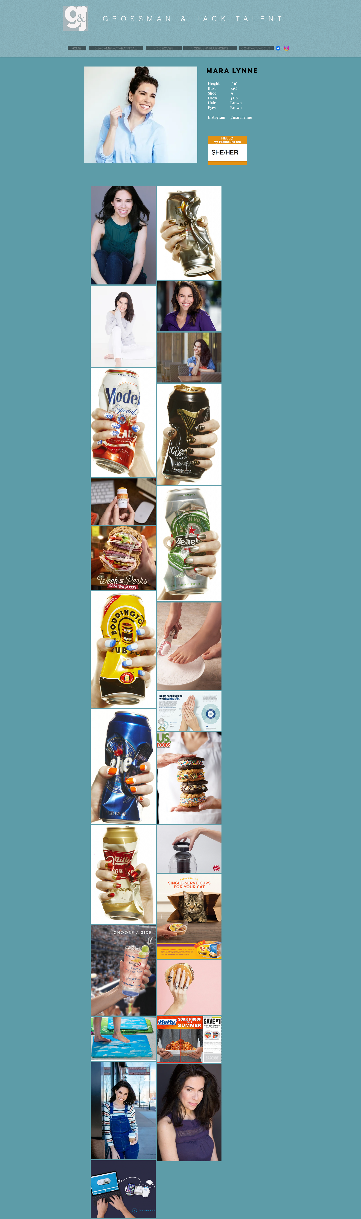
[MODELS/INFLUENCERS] (210, 48)
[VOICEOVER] (164, 48)
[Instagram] (286, 48)
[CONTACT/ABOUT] (256, 48)
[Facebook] (278, 48)
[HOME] (77, 48)
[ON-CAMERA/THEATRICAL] (116, 48)
